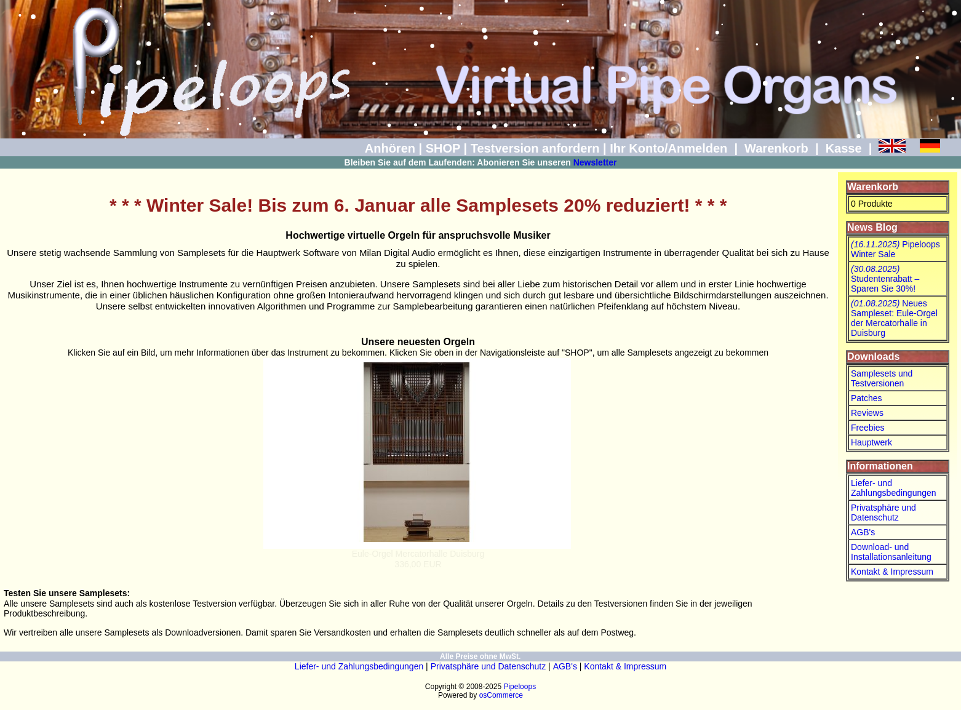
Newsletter (595, 162)
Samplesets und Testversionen (881, 378)
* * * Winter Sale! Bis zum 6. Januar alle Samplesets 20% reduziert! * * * (418, 205)
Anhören (390, 148)
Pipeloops (519, 686)
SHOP (443, 148)
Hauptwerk (871, 442)
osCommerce (501, 695)
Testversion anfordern (535, 148)
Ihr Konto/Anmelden (668, 148)
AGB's (863, 532)
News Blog (872, 227)
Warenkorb (776, 148)
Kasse (844, 148)
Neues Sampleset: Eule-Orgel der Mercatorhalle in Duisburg (894, 318)
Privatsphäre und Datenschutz (883, 512)
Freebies (867, 428)
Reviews (867, 413)
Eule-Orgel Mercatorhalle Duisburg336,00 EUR (418, 559)
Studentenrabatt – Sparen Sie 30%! (885, 278)
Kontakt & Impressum (892, 571)
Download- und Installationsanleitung (891, 552)
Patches (866, 398)
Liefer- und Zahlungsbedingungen (893, 488)
